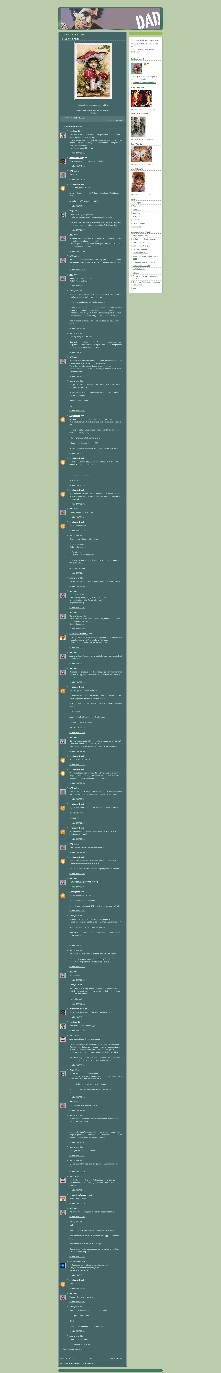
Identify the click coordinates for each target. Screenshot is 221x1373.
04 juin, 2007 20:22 (77, 376)
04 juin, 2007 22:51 (77, 765)
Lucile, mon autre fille (141, 266)
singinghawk (74, 184)
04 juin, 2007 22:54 (77, 799)
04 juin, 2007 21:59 (77, 573)
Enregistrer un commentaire (74, 1349)
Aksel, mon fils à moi (141, 236)
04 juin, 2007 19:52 (77, 270)
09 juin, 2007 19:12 (77, 1275)
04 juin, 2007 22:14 (77, 648)
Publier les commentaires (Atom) (84, 1363)
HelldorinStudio (76, 158)
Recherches (137, 206)
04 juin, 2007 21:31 (77, 504)
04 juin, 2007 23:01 (77, 874)
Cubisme (136, 213)
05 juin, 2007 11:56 (77, 1031)
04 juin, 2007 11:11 (77, 153)
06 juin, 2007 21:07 (77, 1217)
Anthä (72, 1035)
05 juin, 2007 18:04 (77, 1065)
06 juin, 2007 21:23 (77, 1257)
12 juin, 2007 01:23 (77, 1331)
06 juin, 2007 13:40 (77, 1190)
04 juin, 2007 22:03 (77, 586)
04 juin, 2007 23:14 (77, 945)
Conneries (137, 227)
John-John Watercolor (78, 634)
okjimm (136, 273)
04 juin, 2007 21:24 (77, 485)
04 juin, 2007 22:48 (77, 751)
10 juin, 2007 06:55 (77, 1289)
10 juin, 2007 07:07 (77, 1302)
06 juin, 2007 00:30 (77, 1172)
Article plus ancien (118, 1358)
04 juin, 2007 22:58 (77, 839)
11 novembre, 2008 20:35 (79, 1344)
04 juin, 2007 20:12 (77, 352)
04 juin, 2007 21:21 (77, 453)
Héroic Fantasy (139, 223)
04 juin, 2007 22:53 (77, 783)
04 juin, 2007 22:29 (77, 733)
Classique (119, 120)
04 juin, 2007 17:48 (77, 166)
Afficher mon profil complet (144, 83)
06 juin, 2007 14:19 (77, 1203)
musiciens (137, 210)
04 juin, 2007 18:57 (77, 230)
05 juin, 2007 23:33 (77, 1156)
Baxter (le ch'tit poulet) (142, 242)
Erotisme (136, 217)
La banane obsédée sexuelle (144, 262)
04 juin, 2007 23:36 (77, 967)
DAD (71, 171)
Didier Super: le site (140, 253)
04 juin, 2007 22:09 (77, 629)
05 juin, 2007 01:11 (77, 1004)
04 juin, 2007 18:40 (77, 206)
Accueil (92, 1358)
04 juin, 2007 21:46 (77, 531)
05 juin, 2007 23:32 (77, 1142)
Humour (136, 220)
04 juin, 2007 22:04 (77, 608)
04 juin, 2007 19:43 (77, 251)
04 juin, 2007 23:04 (77, 911)
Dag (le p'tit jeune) (140, 249)
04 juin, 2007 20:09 (77, 328)
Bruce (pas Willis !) (140, 246)
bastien (72, 131)
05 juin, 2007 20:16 (77, 1097)
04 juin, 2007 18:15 (77, 180)
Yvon (135, 288)
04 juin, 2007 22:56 (77, 823)
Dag (71, 211)
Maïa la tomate (139, 269)
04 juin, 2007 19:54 (77, 286)
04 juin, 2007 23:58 (77, 980)
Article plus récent (67, 1358)
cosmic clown (75, 1262)
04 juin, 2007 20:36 (77, 411)
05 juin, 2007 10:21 (77, 1017)
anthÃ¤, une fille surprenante (144, 239)
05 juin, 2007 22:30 (77, 1110)
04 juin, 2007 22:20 (77, 682)
